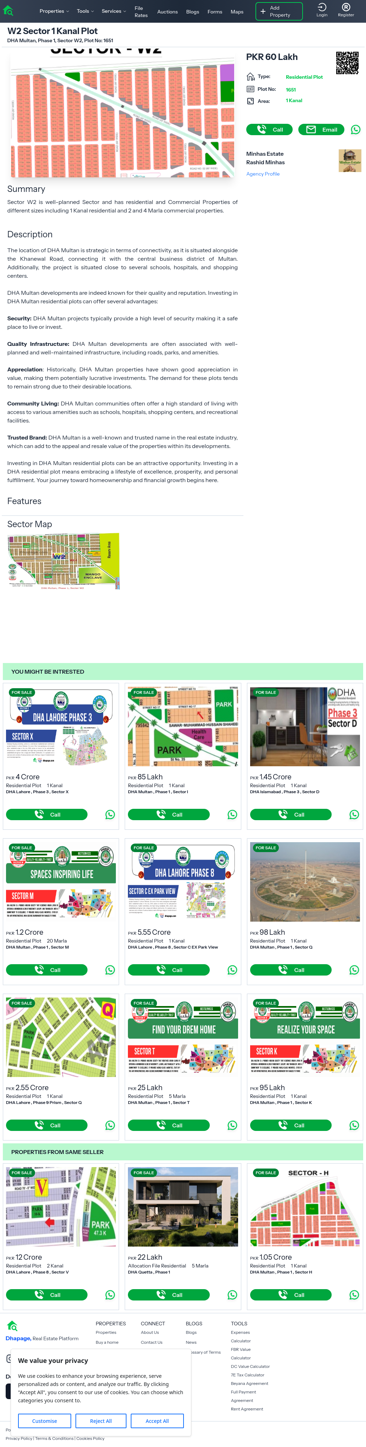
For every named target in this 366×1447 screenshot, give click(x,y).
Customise (44, 1421)
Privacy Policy (19, 1438)
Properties (106, 1332)
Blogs (192, 12)
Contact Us (151, 1342)
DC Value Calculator (250, 1366)
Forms (215, 12)
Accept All (157, 1421)
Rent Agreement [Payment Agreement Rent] (247, 1409)
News (191, 1342)
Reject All (101, 1421)
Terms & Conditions (54, 1438)
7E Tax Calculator (248, 1374)
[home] (7, 10)
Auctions (167, 12)
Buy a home (107, 1342)
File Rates (141, 11)
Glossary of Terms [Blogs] (203, 1352)
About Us (150, 1332)
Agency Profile (263, 174)
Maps (237, 12)
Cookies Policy (90, 1438)
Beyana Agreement (250, 1383)
